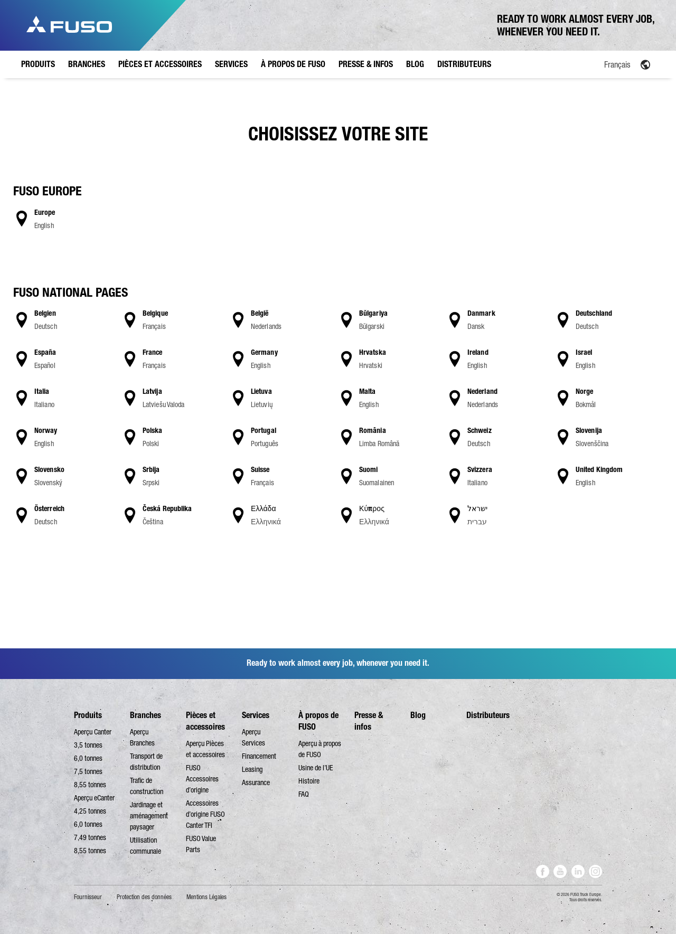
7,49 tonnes (90, 837)
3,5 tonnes (88, 745)
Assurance (256, 782)
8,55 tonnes (90, 784)
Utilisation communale (145, 845)
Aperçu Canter (92, 732)
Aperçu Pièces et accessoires (205, 749)
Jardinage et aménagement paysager (149, 815)
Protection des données (144, 897)
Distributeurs (488, 715)
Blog (418, 715)
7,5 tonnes (88, 771)
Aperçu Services (253, 737)
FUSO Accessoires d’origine (202, 778)
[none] (594, 64)
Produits (88, 715)
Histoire (309, 781)
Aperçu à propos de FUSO (319, 749)
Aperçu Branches (142, 737)
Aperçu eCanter (94, 798)
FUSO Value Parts (201, 844)
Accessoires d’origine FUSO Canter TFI (205, 814)
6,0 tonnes (88, 758)
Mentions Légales (206, 897)
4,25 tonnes (90, 811)
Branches (145, 715)
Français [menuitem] (617, 64)
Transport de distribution (146, 761)
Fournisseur (88, 897)
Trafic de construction (146, 786)
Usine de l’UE (315, 767)
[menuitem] (594, 64)
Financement (259, 756)
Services (255, 715)
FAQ (303, 794)
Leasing (252, 769)
